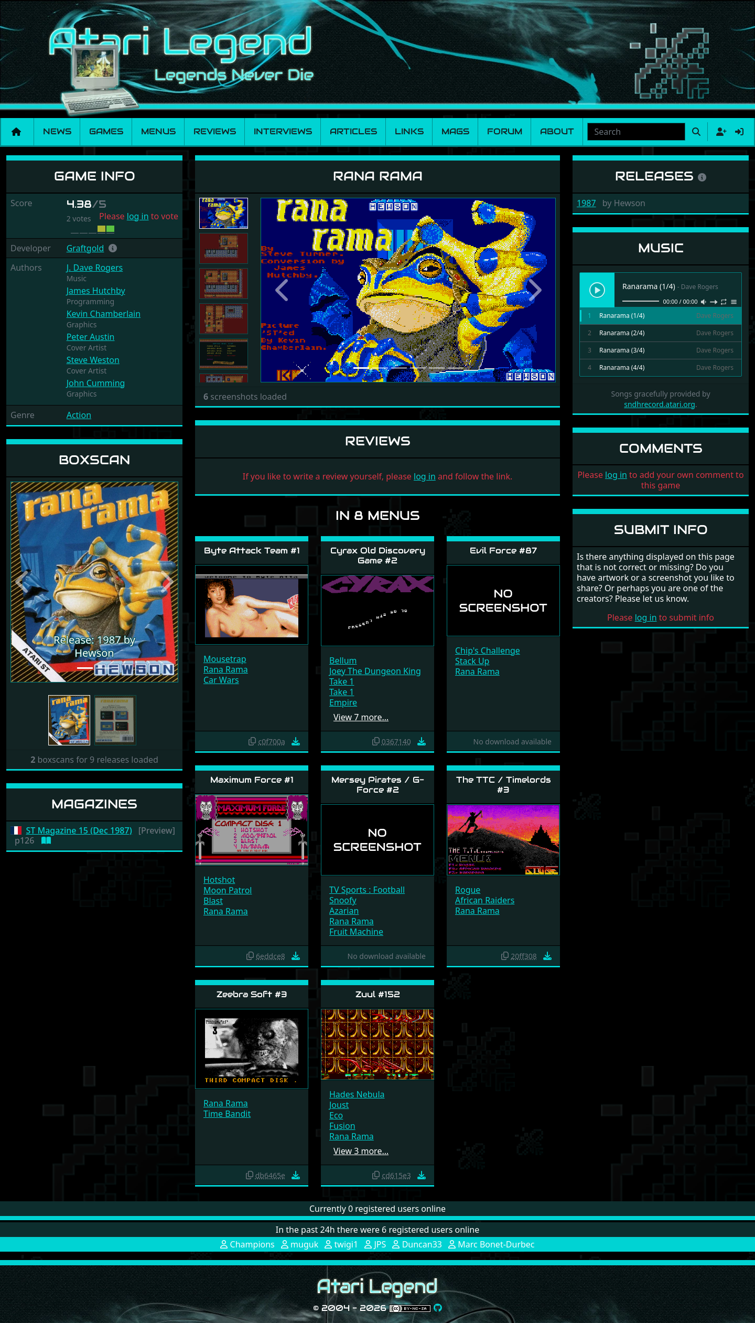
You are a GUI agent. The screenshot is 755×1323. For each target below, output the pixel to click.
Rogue (467, 889)
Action (79, 415)
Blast (213, 900)
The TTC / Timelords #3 (503, 784)
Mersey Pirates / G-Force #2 (377, 784)
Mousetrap (224, 659)
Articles (353, 131)
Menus (158, 131)
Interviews (283, 131)
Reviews (214, 131)
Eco (336, 1115)
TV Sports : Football (367, 889)
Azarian (344, 910)
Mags (455, 131)
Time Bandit (227, 1113)
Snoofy (343, 900)
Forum (504, 131)
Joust (339, 1105)
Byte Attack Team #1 (252, 550)
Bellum (343, 660)
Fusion (342, 1126)
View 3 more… (361, 1151)
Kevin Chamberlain (104, 313)
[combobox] (636, 132)
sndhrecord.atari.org (659, 404)
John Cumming (96, 383)
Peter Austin (91, 337)
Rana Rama (225, 669)
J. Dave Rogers (95, 267)
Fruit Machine (356, 931)
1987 (586, 203)
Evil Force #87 (503, 550)
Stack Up (472, 661)
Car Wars (221, 680)
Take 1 (341, 681)
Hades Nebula (357, 1094)
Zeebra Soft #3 (252, 994)
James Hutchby (96, 290)
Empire (343, 702)
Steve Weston (93, 360)
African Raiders (484, 900)
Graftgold (85, 248)
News (57, 131)
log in (138, 216)
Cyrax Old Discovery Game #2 (377, 555)
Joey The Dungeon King (375, 671)
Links (409, 131)
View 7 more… (361, 717)
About (557, 131)
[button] (113, 248)
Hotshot (219, 879)
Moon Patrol (227, 890)
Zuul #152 (377, 994)
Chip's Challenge (487, 650)
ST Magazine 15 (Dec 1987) (79, 831)
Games (106, 131)
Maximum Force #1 (252, 779)
